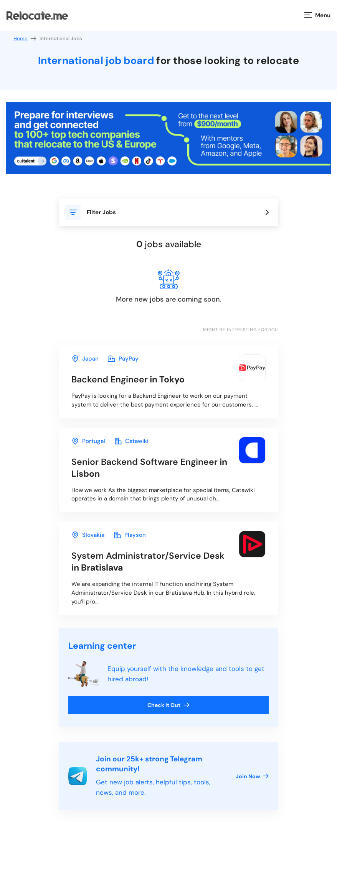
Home (25, 38)
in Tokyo (128, 379)
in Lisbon (149, 467)
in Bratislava (148, 561)
